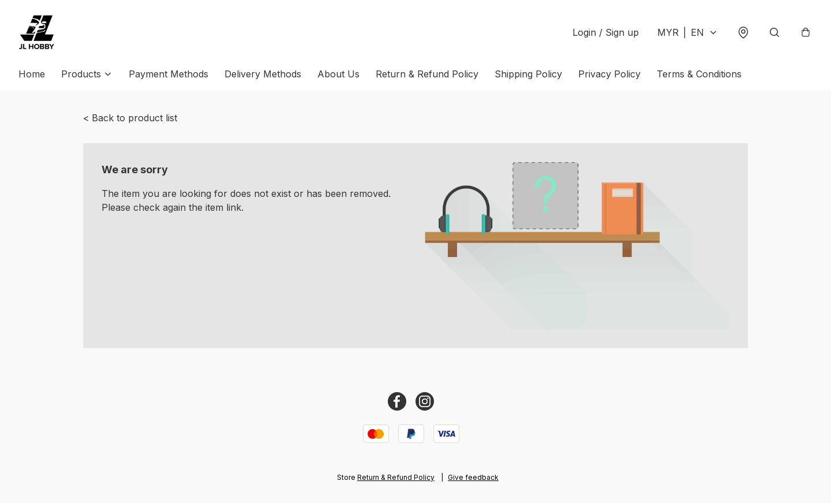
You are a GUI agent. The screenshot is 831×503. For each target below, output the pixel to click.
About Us (338, 74)
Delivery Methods (262, 74)
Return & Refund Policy (427, 74)
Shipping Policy (528, 74)
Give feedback (473, 477)
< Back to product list (130, 118)
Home (31, 74)
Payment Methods (168, 74)
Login (605, 32)
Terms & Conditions (699, 74)
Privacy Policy (609, 74)
